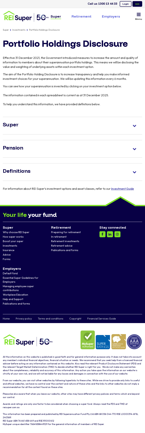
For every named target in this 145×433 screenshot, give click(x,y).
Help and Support (13, 299)
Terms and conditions (50, 318)
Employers (111, 16)
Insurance (8, 250)
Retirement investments (65, 241)
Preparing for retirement (66, 232)
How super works (13, 236)
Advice (7, 254)
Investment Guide (122, 189)
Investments (18, 29)
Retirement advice (61, 245)
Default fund (10, 273)
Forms (6, 259)
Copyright (75, 318)
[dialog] (138, 425)
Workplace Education (15, 294)
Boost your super (13, 241)
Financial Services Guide (101, 318)
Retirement (81, 16)
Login (126, 3)
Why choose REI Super (16, 232)
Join (137, 3)
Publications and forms (64, 250)
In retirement (59, 236)
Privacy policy (24, 318)
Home (6, 318)
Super (56, 16)
